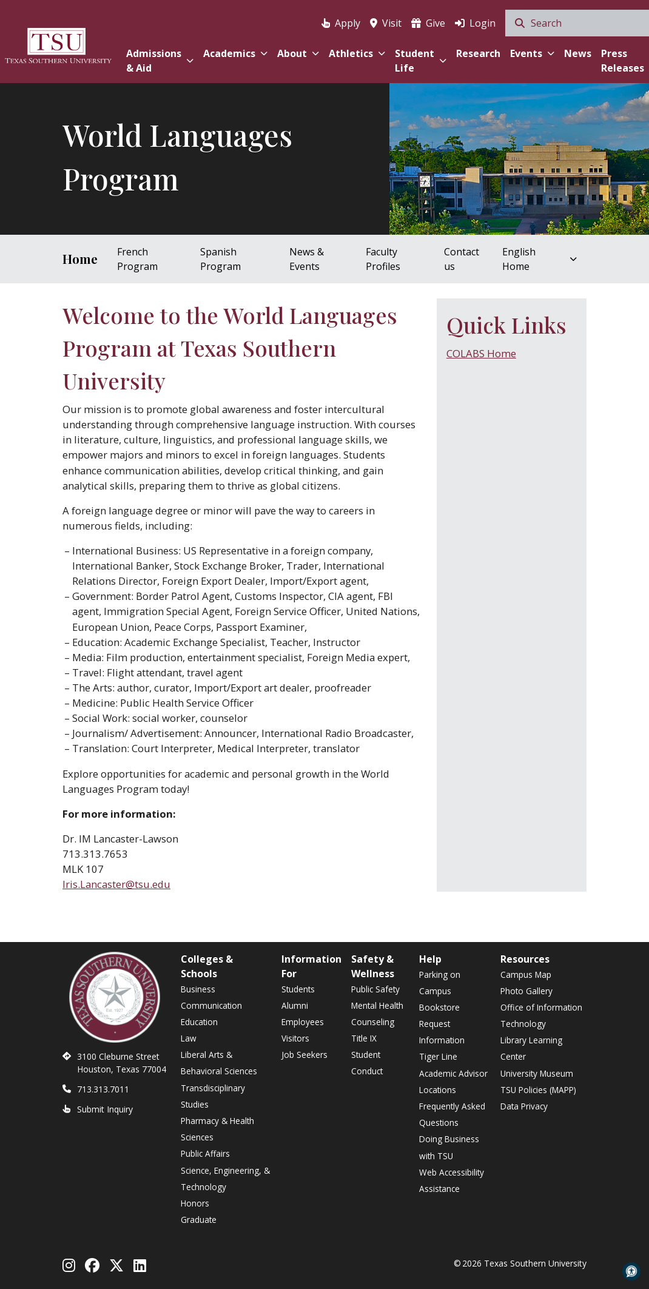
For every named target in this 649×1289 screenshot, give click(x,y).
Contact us (461, 259)
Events (532, 53)
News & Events (306, 259)
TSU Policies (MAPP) (538, 1089)
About (298, 53)
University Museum (536, 1073)
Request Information (442, 1032)
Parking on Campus (439, 983)
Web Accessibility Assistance (451, 1180)
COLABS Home (481, 353)
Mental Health (377, 1005)
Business (198, 989)
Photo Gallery (526, 991)
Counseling (372, 1022)
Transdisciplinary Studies (213, 1096)
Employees (302, 1022)
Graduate (199, 1219)
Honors (195, 1203)
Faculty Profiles (383, 259)
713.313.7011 (103, 1089)
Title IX (364, 1038)
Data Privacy (524, 1106)
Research (478, 53)
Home (80, 259)
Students (298, 989)
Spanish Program (220, 259)
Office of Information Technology (541, 1015)
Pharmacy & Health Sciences (217, 1129)
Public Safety (375, 989)
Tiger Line (438, 1056)
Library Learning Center (531, 1048)
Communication (211, 1005)
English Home (539, 259)
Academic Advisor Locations (453, 1081)
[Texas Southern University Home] (58, 44)
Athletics (357, 53)
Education (199, 1022)
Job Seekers (304, 1054)
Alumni (294, 1005)
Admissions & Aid (159, 61)
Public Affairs (205, 1153)
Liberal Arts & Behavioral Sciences (219, 1063)
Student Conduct (367, 1063)
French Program (137, 259)
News (577, 53)
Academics (235, 53)
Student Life (420, 61)
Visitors (295, 1038)
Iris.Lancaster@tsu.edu (116, 884)
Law (189, 1038)
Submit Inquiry (105, 1109)
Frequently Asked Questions (452, 1114)
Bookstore (439, 1007)
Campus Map (525, 974)
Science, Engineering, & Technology (225, 1179)
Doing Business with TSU (449, 1147)
